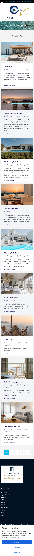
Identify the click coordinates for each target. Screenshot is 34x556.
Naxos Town (4, 507)
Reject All (17, 552)
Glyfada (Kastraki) (6, 500)
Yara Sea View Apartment (12, 426)
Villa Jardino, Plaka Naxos (13, 162)
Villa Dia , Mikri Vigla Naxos (13, 113)
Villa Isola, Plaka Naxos (12, 253)
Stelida (3, 515)
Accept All (17, 542)
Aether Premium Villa (11, 297)
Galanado (4, 497)
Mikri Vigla (4, 505)
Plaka (3, 512)
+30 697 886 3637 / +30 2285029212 (20, 2)
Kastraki (3, 502)
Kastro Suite (8, 339)
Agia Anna (4, 492)
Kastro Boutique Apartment (13, 382)
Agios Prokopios (6, 495)
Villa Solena (8, 66)
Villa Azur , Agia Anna (11, 208)
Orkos (3, 510)
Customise (17, 547)
